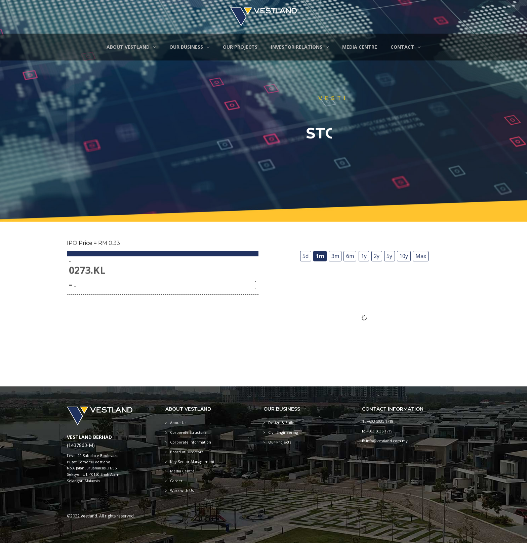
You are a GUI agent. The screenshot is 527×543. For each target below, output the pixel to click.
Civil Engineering (283, 432)
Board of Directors (186, 451)
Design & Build (281, 422)
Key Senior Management (192, 461)
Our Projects (279, 442)
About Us (178, 422)
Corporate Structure (188, 432)
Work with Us (182, 490)
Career (176, 480)
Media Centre (182, 470)
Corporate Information (190, 442)
